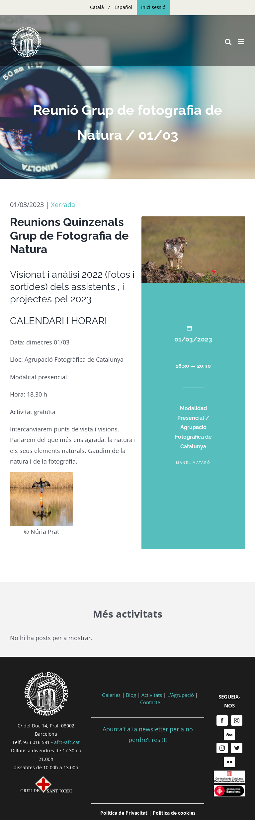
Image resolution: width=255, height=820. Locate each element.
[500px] (229, 734)
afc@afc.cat (67, 742)
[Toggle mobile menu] (241, 41)
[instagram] (236, 720)
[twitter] (236, 748)
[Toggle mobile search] (228, 41)
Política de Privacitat (123, 813)
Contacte (150, 702)
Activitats (151, 695)
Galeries (111, 695)
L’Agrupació (180, 695)
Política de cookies (174, 813)
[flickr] (229, 762)
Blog (131, 695)
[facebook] (222, 720)
